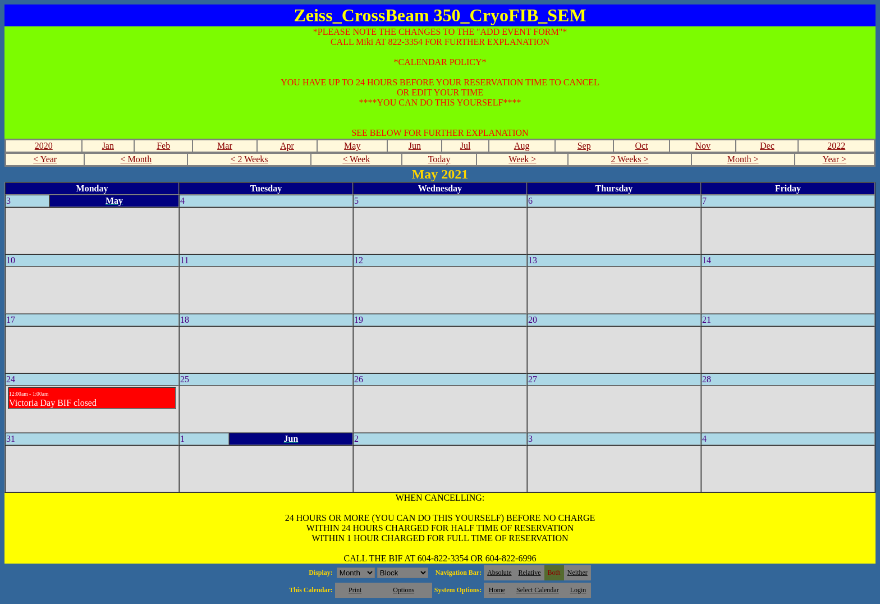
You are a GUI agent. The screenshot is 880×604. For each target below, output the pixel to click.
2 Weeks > (630, 159)
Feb (163, 145)
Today (439, 159)
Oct (641, 145)
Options (403, 590)
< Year (45, 159)
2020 (44, 145)
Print (355, 590)
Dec (767, 145)
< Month (136, 159)
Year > (835, 159)
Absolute (499, 572)
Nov (703, 145)
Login (578, 590)
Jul (465, 145)
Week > (522, 159)
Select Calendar (537, 590)
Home (497, 590)
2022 (836, 145)
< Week (356, 159)
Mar (224, 145)
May (352, 145)
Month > (743, 159)
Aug (522, 145)
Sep (584, 145)
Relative (530, 572)
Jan (108, 145)
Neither (577, 572)
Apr (287, 145)
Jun (415, 145)
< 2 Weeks (249, 159)
